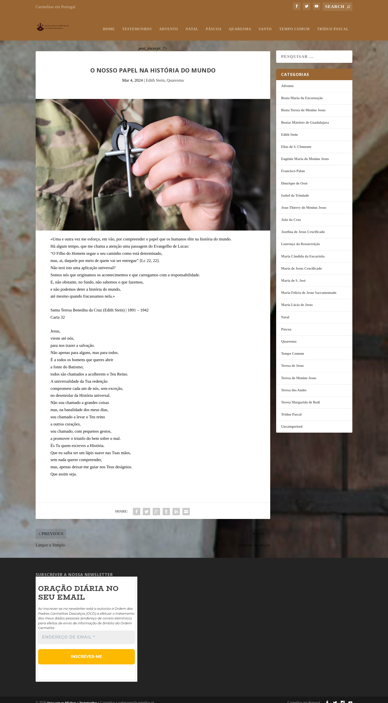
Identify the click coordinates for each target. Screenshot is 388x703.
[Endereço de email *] (86, 632)
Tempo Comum (294, 24)
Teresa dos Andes (294, 385)
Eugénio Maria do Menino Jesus (305, 154)
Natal (192, 24)
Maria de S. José (293, 276)
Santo (265, 24)
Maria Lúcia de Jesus (297, 300)
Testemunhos (137, 24)
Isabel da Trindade (295, 190)
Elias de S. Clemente (296, 142)
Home (109, 24)
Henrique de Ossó (294, 178)
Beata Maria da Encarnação (302, 93)
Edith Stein (155, 75)
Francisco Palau (293, 166)
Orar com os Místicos (61, 697)
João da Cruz (291, 215)
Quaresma (240, 24)
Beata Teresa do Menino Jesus (303, 105)
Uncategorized (291, 421)
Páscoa (214, 24)
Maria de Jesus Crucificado (301, 263)
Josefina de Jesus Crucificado (303, 227)
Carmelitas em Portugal (55, 6)
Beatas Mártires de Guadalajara (305, 117)
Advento (168, 24)
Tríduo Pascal (333, 24)
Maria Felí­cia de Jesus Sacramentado (308, 288)
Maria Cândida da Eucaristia (302, 251)
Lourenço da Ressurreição (300, 239)
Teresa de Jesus (292, 361)
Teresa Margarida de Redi (300, 397)
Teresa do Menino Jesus (298, 373)
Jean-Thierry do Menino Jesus (303, 203)
